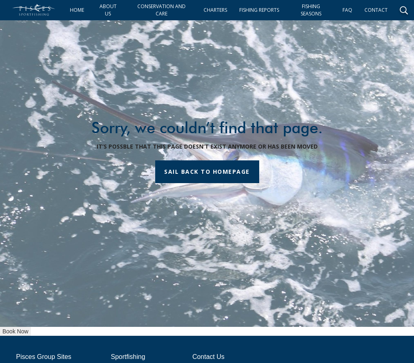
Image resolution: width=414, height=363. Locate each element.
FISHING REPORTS (259, 9)
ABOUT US (108, 10)
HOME (77, 9)
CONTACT (376, 9)
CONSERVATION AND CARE (161, 10)
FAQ (347, 9)
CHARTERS (215, 9)
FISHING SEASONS (311, 10)
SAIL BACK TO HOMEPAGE (207, 171)
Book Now (15, 331)
